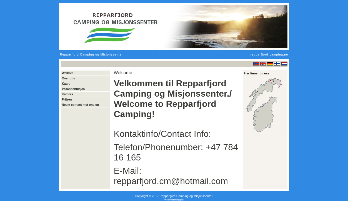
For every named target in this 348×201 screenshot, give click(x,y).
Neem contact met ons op (80, 104)
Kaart (66, 83)
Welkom (68, 73)
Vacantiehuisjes (73, 89)
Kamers (67, 94)
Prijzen (67, 99)
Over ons (68, 78)
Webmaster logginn (174, 200)
